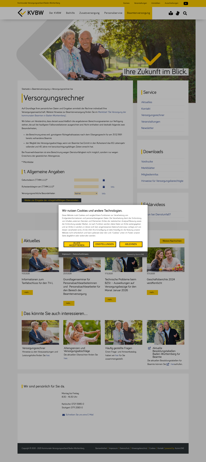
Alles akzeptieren (76, 244)
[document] (103, 225)
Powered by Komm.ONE (135, 254)
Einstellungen (105, 244)
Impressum (66, 254)
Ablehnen (131, 244)
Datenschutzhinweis (80, 254)
